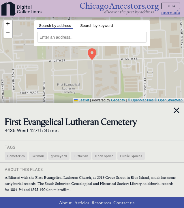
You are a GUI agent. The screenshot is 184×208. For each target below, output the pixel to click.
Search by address (55, 25)
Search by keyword (96, 25)
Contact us (123, 203)
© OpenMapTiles (141, 100)
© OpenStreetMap (169, 100)
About (65, 203)
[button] (92, 54)
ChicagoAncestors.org (119, 6)
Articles (81, 203)
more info (170, 12)
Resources (101, 203)
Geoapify (118, 100)
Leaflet (81, 100)
